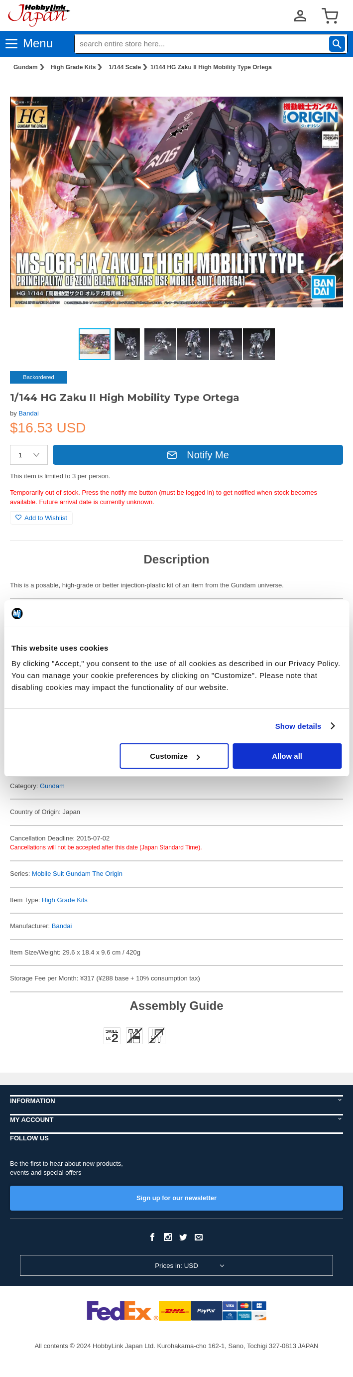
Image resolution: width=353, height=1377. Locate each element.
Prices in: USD (176, 1265)
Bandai (28, 413)
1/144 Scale (125, 67)
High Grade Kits (73, 67)
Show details (298, 726)
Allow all (287, 756)
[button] (325, 95)
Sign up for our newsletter (176, 1198)
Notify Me (198, 454)
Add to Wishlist (41, 518)
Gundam (25, 67)
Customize (175, 756)
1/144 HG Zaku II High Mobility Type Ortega (211, 67)
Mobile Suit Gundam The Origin (77, 873)
